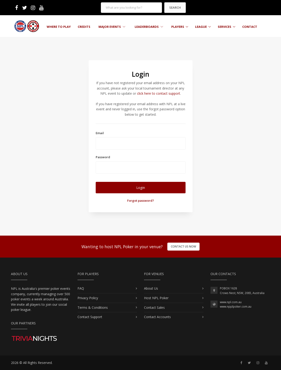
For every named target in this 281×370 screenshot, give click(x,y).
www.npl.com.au (231, 302)
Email (100, 133)
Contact (249, 27)
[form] (131, 7)
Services (224, 27)
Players (177, 27)
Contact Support (89, 317)
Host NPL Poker (156, 298)
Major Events (111, 27)
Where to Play (59, 27)
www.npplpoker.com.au (235, 307)
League (201, 27)
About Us (151, 288)
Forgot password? (140, 200)
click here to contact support (158, 93)
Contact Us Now (183, 246)
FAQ (80, 288)
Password (103, 157)
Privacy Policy (87, 298)
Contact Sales (154, 307)
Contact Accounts (157, 317)
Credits (84, 27)
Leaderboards (149, 27)
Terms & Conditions (92, 307)
